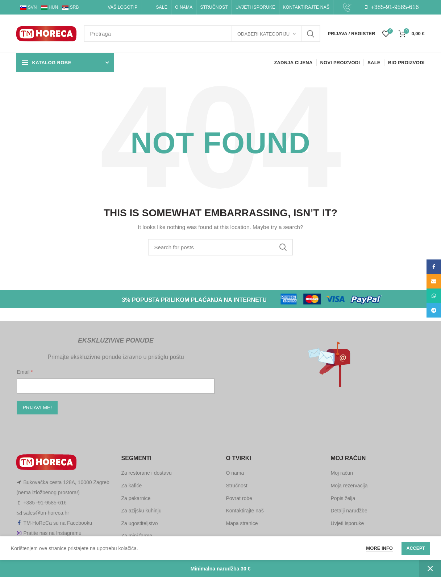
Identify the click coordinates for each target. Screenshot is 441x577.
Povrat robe (239, 498)
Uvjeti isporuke (347, 523)
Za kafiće (131, 485)
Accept (416, 548)
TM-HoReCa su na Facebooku (57, 523)
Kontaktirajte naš (244, 510)
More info (379, 548)
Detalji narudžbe (349, 510)
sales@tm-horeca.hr (46, 513)
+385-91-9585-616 (392, 7)
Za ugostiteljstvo (139, 523)
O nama (235, 473)
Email (24, 372)
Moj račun (342, 473)
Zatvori (430, 568)
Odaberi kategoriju (263, 34)
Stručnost (236, 485)
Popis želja (343, 498)
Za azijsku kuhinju (141, 510)
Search (310, 33)
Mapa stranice (242, 523)
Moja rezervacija (349, 485)
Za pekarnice (135, 498)
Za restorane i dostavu (146, 473)
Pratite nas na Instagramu (52, 533)
